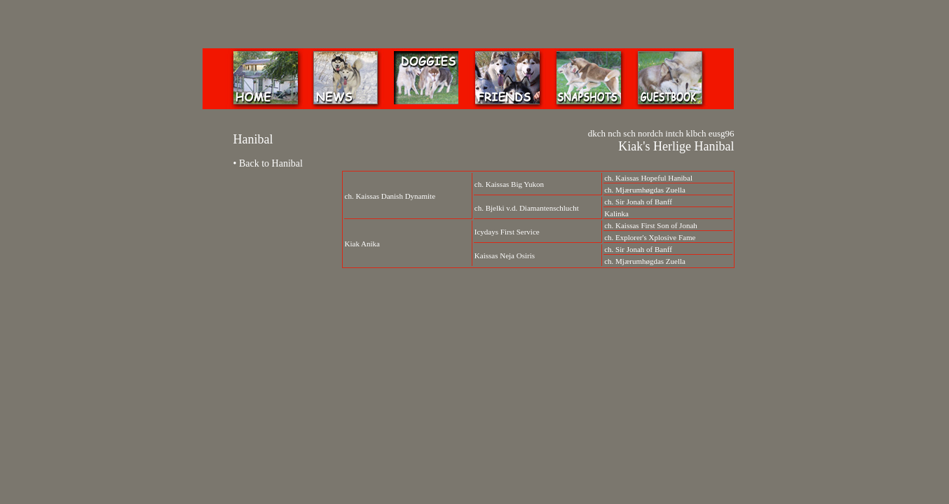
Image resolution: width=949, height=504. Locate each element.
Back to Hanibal (271, 163)
